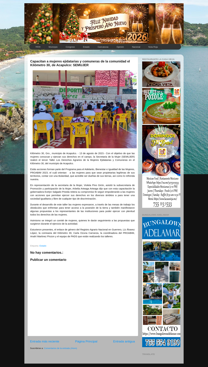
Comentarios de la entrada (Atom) (60, 348)
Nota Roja (153, 47)
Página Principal (86, 341)
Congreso (70, 47)
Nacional (136, 47)
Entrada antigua (124, 341)
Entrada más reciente (44, 341)
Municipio (53, 47)
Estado (86, 47)
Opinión (120, 47)
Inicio (38, 47)
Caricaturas (103, 47)
